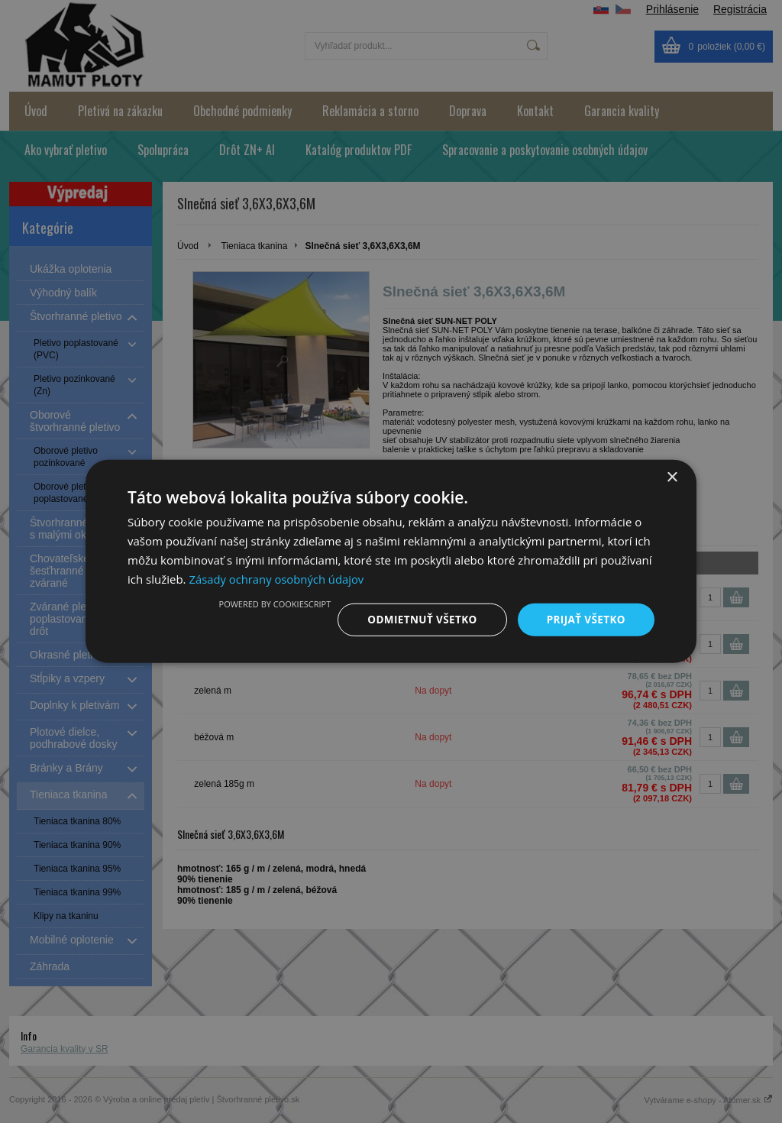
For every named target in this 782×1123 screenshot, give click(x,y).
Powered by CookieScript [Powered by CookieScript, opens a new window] (268, 603)
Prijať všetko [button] (584, 619)
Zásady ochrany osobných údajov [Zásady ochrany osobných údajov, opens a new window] (277, 578)
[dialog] (391, 561)
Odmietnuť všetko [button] (417, 619)
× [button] (671, 477)
